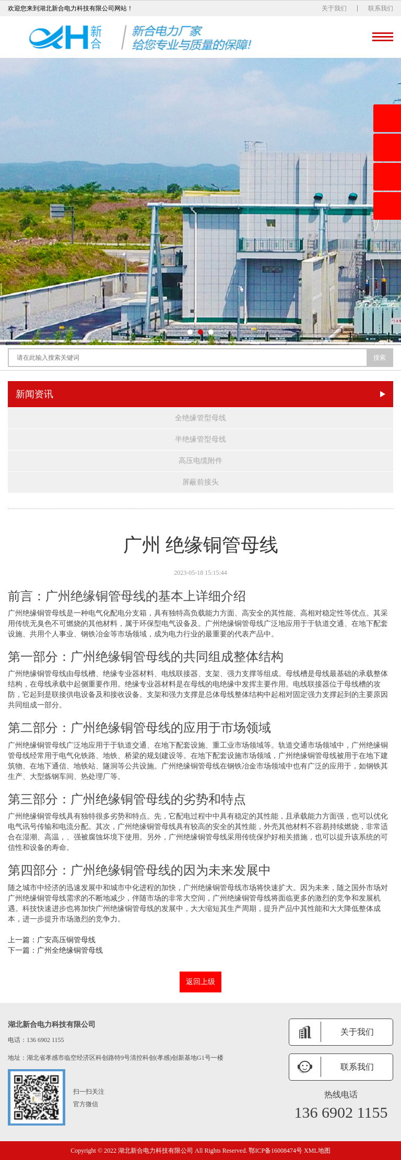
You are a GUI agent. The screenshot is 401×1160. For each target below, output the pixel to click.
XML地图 (317, 1150)
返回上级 (200, 982)
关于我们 (334, 8)
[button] (190, 332)
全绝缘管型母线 (200, 418)
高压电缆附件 (200, 461)
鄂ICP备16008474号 (275, 1150)
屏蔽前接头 (200, 482)
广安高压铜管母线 (66, 940)
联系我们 (380, 8)
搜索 (379, 357)
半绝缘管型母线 (200, 439)
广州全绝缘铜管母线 (70, 950)
